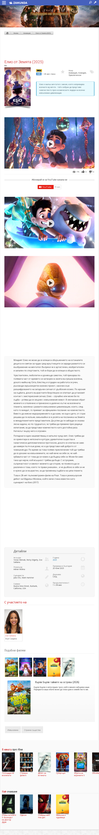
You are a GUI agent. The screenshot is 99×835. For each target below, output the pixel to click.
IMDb (38, 70)
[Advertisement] (49, 47)
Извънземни (13, 730)
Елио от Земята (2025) (43, 33)
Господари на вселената (49, 13)
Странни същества (32, 730)
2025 (55, 560)
